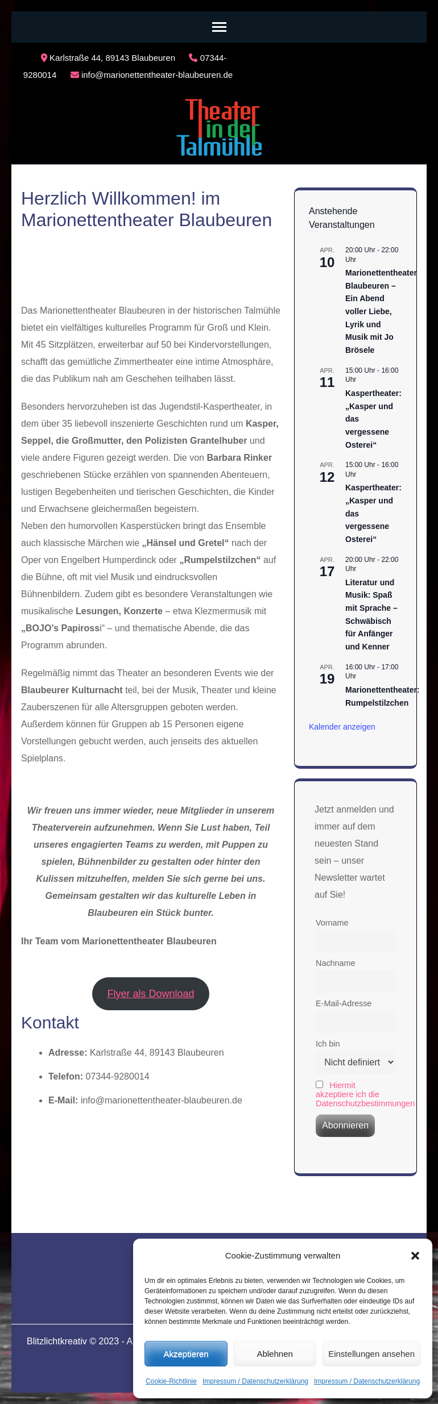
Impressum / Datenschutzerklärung (255, 1381)
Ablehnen (274, 1354)
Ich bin (328, 1043)
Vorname (332, 922)
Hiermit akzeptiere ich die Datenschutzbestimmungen (365, 1094)
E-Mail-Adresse (343, 1003)
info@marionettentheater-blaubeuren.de (152, 75)
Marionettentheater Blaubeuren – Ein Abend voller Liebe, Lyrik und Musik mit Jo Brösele (381, 311)
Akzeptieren (185, 1354)
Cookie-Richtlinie (171, 1381)
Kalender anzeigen (342, 726)
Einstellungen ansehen (371, 1354)
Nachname (336, 963)
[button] (415, 1255)
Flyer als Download (150, 993)
